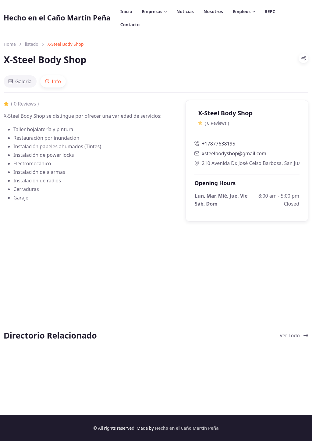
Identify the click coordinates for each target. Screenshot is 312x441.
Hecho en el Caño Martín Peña (57, 18)
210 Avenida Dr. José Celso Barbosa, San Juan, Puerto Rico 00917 (247, 163)
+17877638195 (214, 143)
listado (31, 44)
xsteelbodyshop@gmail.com (234, 153)
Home (10, 44)
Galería (20, 81)
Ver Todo (294, 335)
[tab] (20, 81)
